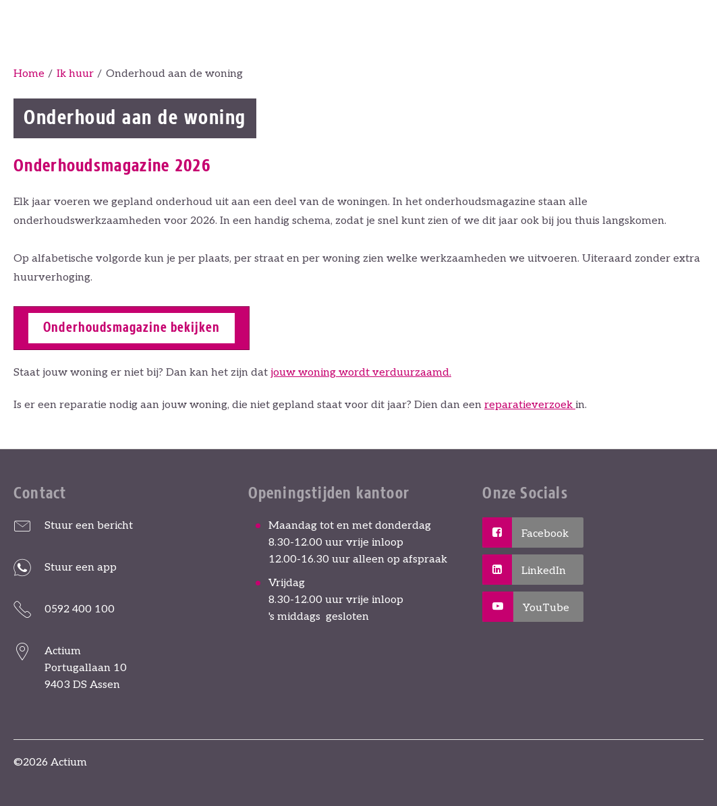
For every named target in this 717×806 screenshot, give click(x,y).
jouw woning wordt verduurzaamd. (360, 372)
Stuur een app (81, 567)
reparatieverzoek (529, 405)
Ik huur (75, 73)
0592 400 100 (80, 609)
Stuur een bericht (89, 525)
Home (29, 73)
